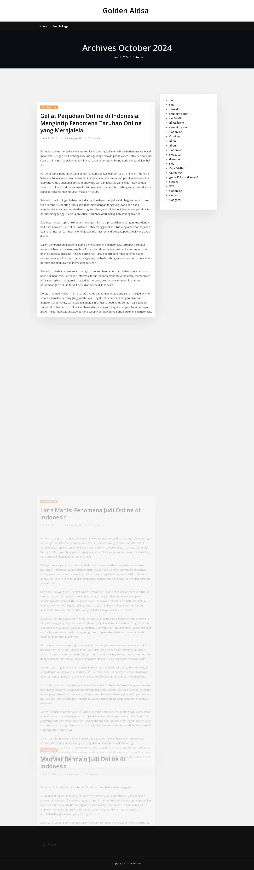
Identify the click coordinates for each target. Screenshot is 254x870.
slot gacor (175, 176)
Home (43, 26)
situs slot (174, 131)
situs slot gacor (178, 135)
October (138, 60)
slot (171, 122)
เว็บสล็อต (174, 158)
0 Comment (94, 179)
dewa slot (175, 181)
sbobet (173, 203)
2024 (125, 60)
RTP (171, 208)
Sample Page (60, 26)
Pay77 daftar (177, 190)
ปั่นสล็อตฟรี (175, 194)
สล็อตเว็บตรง (176, 144)
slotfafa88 (175, 140)
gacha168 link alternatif (183, 199)
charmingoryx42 (72, 179)
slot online (175, 154)
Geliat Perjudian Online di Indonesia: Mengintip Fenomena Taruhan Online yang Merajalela (91, 163)
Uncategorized (49, 147)
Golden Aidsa (126, 10)
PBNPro (137, 863)
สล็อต (172, 163)
